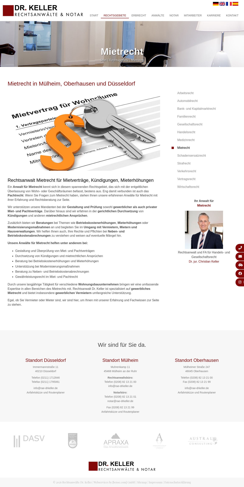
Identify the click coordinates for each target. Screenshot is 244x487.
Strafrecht (183, 163)
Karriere (214, 15)
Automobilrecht (187, 101)
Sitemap (142, 482)
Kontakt (232, 15)
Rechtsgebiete (115, 15)
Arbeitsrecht (185, 93)
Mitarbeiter (193, 15)
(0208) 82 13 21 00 (125, 381)
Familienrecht (186, 116)
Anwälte (158, 15)
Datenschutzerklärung (177, 482)
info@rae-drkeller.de (46, 388)
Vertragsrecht (186, 179)
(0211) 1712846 (50, 377)
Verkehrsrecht (186, 171)
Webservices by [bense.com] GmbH (114, 482)
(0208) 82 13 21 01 (125, 396)
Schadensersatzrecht (191, 155)
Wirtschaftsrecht (188, 186)
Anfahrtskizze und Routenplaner (46, 392)
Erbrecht (139, 15)
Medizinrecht (186, 140)
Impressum (155, 482)
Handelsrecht (186, 132)
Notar (174, 15)
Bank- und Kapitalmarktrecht (196, 108)
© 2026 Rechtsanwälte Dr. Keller (72, 482)
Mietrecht (137, 60)
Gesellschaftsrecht (189, 124)
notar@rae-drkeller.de (120, 401)
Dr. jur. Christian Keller (204, 261)
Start (94, 15)
